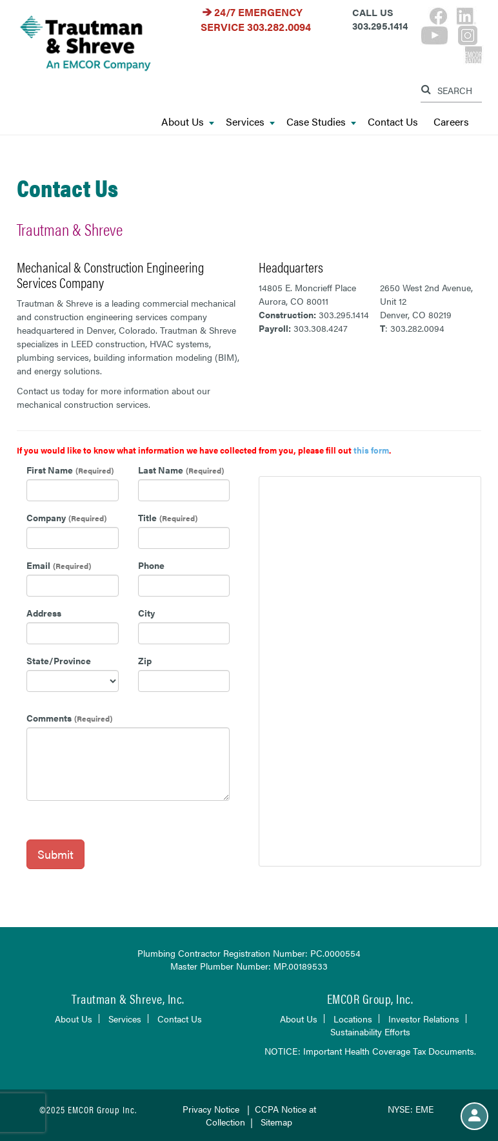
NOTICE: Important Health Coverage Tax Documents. (370, 1050)
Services (250, 122)
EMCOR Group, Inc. (370, 998)
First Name (49, 469)
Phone (151, 565)
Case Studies (321, 122)
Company (46, 517)
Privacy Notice (211, 1108)
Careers (451, 122)
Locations (353, 1018)
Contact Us (393, 122)
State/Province (58, 660)
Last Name (160, 469)
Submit (55, 854)
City (146, 612)
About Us (187, 122)
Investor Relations (423, 1018)
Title (147, 517)
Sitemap (276, 1121)
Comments (49, 717)
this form (371, 450)
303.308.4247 (321, 327)
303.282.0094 (279, 26)
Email (38, 565)
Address (43, 612)
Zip (145, 660)
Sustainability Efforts (370, 1031)
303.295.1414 (344, 314)
